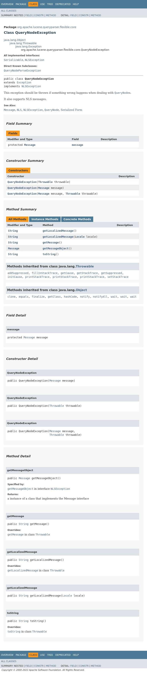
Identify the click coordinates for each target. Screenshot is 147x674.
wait (114, 296)
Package (21, 4)
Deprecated (63, 4)
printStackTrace (37, 276)
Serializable (13, 59)
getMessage (51, 242)
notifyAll (100, 296)
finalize (38, 296)
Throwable (45, 181)
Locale (80, 236)
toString (49, 254)
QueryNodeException (22, 181)
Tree (50, 4)
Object (81, 290)
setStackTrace (118, 276)
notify (85, 296)
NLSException (34, 59)
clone (11, 296)
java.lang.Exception (28, 46)
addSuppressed (18, 273)
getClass (54, 296)
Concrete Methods (77, 219)
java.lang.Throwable (23, 43)
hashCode (70, 296)
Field (28, 15)
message (77, 144)
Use (42, 4)
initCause (14, 276)
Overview (7, 4)
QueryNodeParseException (22, 70)
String (13, 230)
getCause (67, 273)
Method (51, 15)
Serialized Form (71, 109)
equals (24, 296)
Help (76, 4)
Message (29, 144)
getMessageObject (56, 248)
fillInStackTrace (44, 273)
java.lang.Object (15, 40)
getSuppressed (111, 273)
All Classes (8, 10)
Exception (24, 82)
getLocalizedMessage (58, 230)
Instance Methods (44, 219)
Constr (39, 15)
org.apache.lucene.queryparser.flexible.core (46, 27)
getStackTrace (87, 273)
